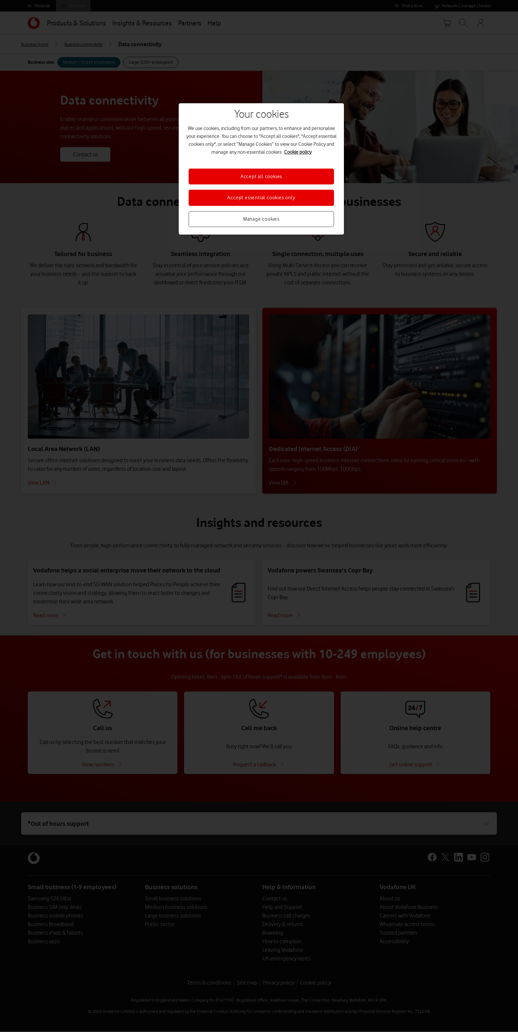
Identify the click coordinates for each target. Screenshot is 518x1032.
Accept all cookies (261, 176)
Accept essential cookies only (261, 198)
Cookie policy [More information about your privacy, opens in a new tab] (298, 152)
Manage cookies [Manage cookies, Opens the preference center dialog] (261, 219)
